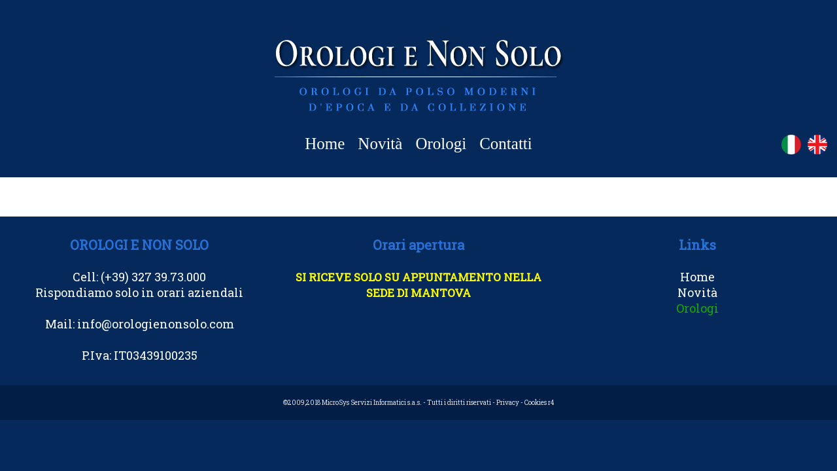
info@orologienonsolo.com (155, 324)
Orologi (440, 143)
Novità (380, 143)
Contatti (505, 143)
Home (325, 143)
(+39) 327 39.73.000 (153, 277)
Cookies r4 (539, 402)
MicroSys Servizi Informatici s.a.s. (372, 402)
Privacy (507, 402)
